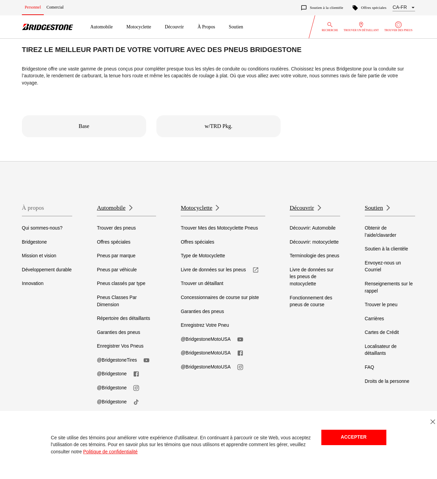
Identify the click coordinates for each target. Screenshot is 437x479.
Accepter (354, 437)
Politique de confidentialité (110, 451)
